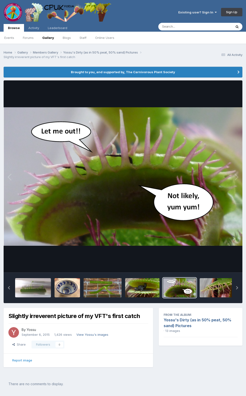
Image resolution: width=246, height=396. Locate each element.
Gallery (48, 38)
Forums (28, 38)
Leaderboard (57, 28)
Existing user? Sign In (197, 12)
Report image (22, 360)
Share (19, 344)
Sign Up (231, 12)
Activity (33, 28)
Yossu (31, 330)
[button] (9, 287)
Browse (14, 29)
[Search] (182, 26)
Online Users (104, 38)
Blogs (67, 38)
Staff (83, 38)
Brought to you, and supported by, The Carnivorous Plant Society (123, 72)
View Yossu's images (92, 334)
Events (9, 38)
